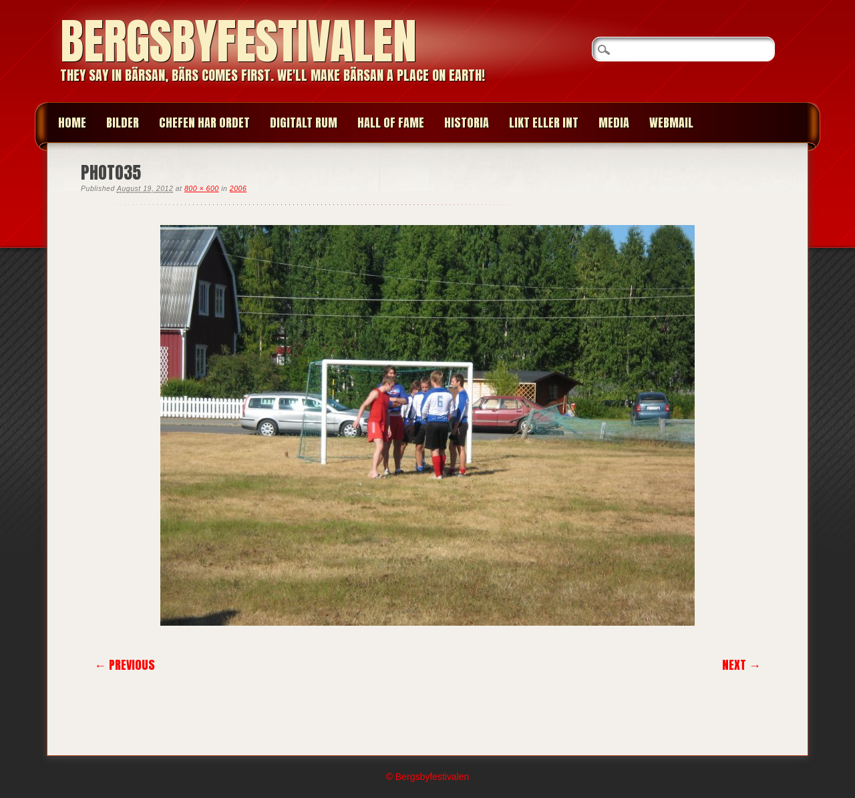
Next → (741, 665)
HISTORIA (466, 123)
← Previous (124, 665)
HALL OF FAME (390, 123)
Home (72, 123)
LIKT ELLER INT (543, 123)
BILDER (122, 123)
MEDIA (613, 123)
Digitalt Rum (303, 123)
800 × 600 (201, 188)
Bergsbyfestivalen (238, 41)
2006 (238, 188)
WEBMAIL (671, 123)
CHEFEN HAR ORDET (204, 123)
